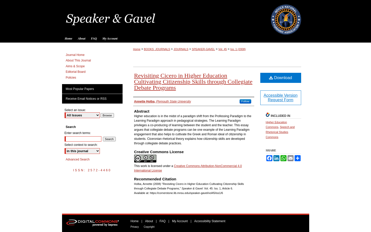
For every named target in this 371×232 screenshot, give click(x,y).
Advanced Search (78, 159)
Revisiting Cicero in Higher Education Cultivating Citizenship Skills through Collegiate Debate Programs (193, 81)
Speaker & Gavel (185, 17)
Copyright (149, 226)
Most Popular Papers (80, 89)
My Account (180, 221)
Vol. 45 (222, 49)
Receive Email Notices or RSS (86, 99)
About (149, 221)
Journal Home (75, 55)
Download (280, 78)
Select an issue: (75, 110)
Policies (71, 77)
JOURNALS (181, 49)
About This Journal (78, 60)
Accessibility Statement (209, 221)
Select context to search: (81, 145)
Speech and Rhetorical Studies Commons (280, 132)
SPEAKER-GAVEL (203, 49)
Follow (245, 101)
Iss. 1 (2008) (238, 49)
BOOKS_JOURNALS (157, 49)
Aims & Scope (75, 66)
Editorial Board (76, 72)
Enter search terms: (78, 133)
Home (136, 49)
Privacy (135, 226)
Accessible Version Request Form (280, 97)
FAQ (162, 221)
